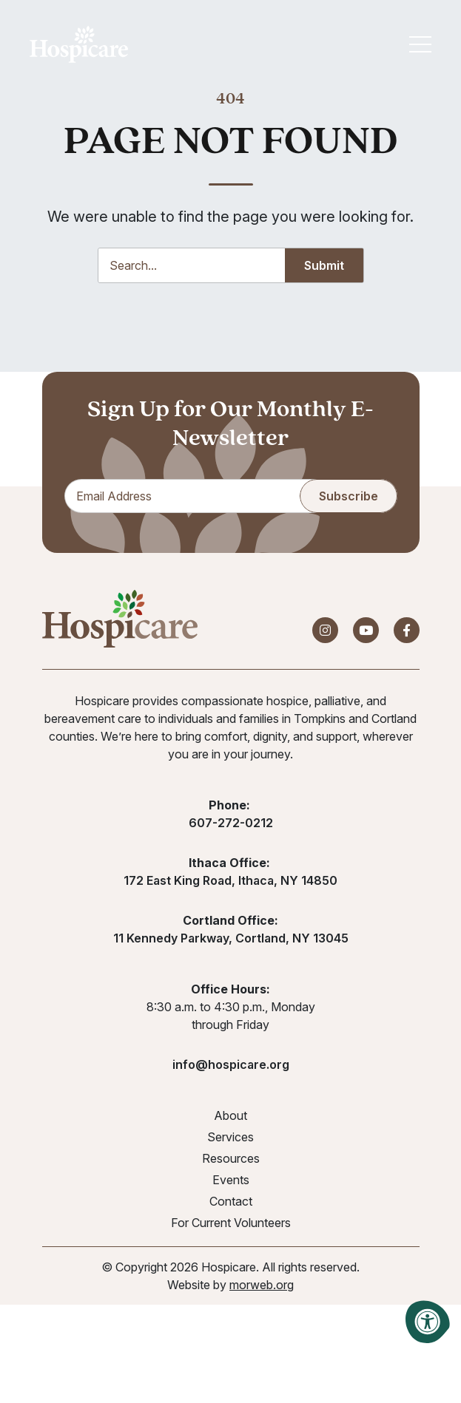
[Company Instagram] (325, 631)
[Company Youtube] (366, 631)
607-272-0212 (231, 823)
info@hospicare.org (230, 1065)
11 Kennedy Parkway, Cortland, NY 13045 (231, 938)
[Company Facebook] (407, 631)
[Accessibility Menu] (428, 1322)
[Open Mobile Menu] (420, 44)
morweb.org (261, 1285)
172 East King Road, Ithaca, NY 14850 (230, 881)
